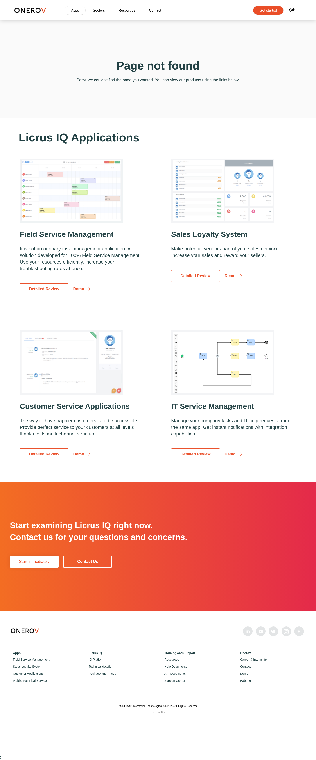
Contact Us (87, 561)
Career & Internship (253, 659)
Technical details (100, 666)
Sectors (99, 10)
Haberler (246, 680)
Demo (244, 673)
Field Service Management (31, 659)
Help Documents (175, 666)
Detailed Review (44, 289)
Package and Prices (102, 673)
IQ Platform (96, 659)
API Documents (175, 673)
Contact (155, 10)
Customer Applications (28, 673)
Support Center (174, 680)
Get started (268, 10)
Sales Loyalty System (27, 666)
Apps (75, 10)
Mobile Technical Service (30, 680)
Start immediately (34, 561)
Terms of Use (158, 712)
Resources (126, 10)
